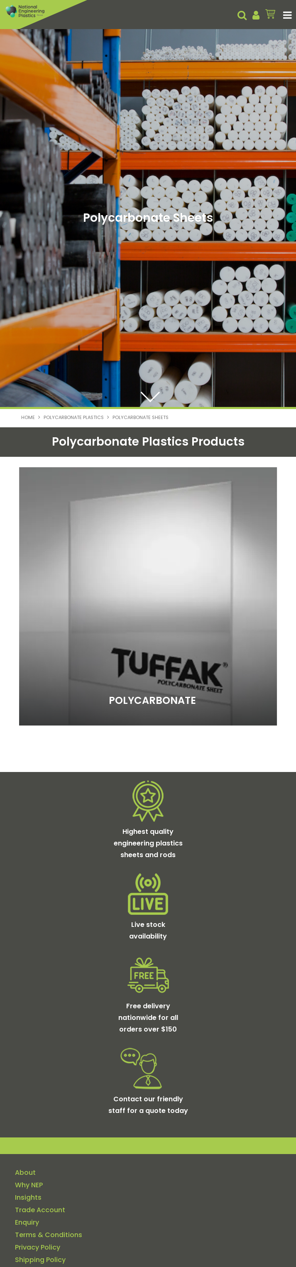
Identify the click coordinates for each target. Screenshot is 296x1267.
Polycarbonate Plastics (74, 417)
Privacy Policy (37, 1247)
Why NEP (29, 1185)
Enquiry (27, 1222)
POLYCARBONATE (152, 700)
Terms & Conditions (48, 1235)
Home (28, 417)
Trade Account (40, 1210)
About (25, 1173)
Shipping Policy (40, 1260)
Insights (28, 1197)
